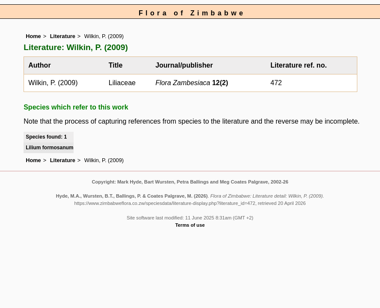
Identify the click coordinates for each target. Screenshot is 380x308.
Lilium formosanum (49, 148)
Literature (62, 36)
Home (33, 36)
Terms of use (190, 225)
